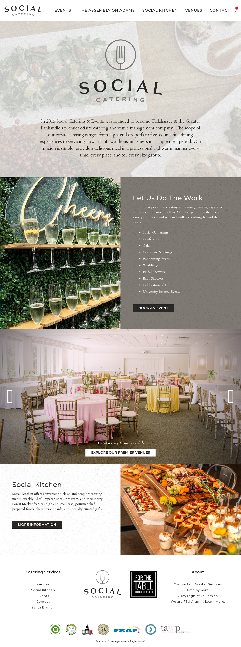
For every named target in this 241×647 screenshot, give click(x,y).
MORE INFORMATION (37, 525)
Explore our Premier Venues (120, 452)
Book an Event (153, 308)
